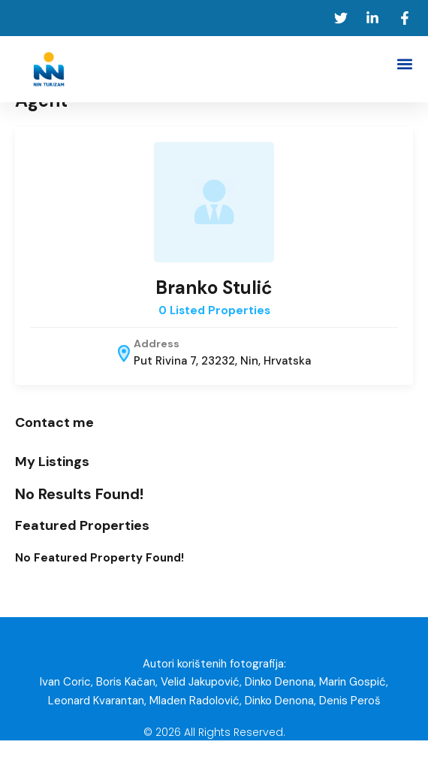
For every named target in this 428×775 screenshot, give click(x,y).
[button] (404, 63)
